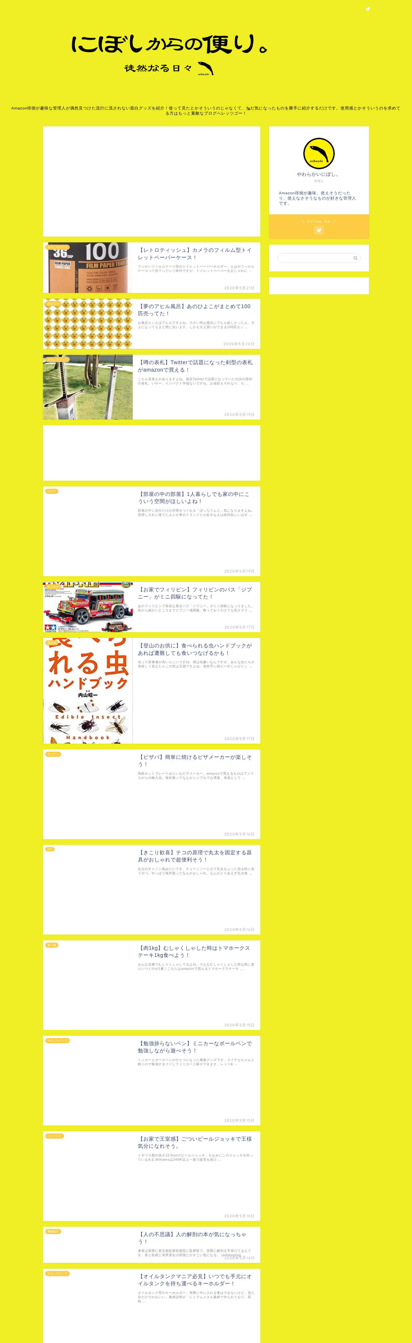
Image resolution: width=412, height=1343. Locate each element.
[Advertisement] (151, 185)
